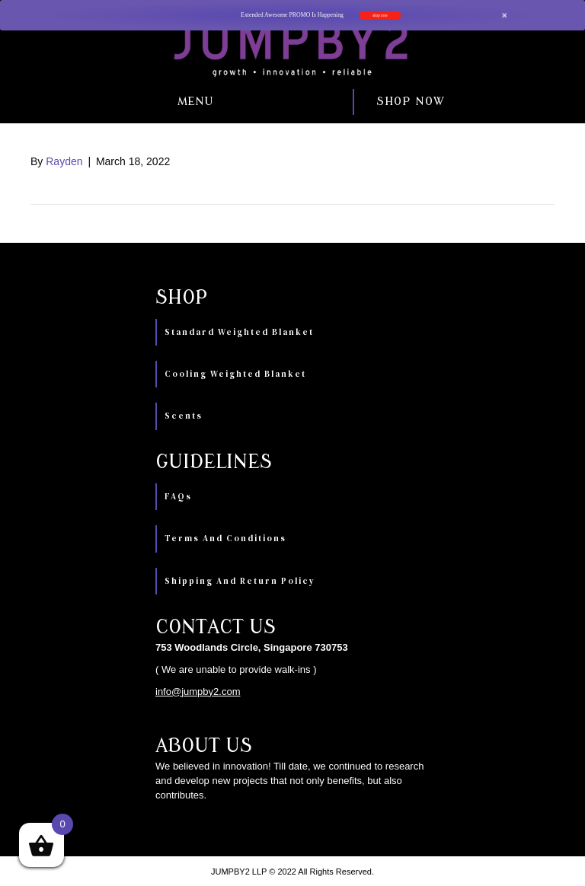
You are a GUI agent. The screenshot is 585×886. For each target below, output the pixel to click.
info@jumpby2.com (197, 691)
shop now (380, 15)
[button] (116, 102)
